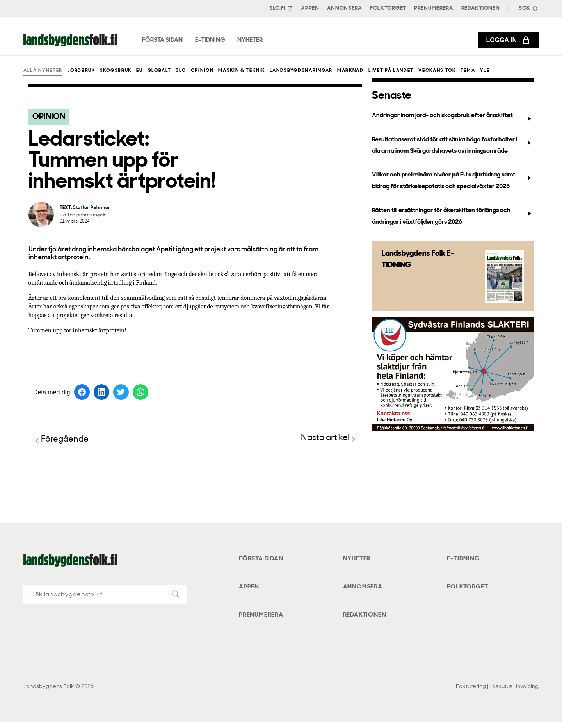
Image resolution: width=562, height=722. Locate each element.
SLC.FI (281, 8)
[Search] (528, 8)
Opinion (202, 70)
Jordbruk (81, 70)
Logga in (508, 40)
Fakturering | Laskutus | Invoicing (497, 687)
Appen (310, 8)
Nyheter (357, 559)
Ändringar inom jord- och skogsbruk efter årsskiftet (453, 117)
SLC (181, 70)
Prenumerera (434, 8)
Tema (468, 70)
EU (139, 70)
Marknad (350, 70)
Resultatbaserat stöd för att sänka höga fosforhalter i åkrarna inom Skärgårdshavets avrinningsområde (453, 145)
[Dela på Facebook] (82, 392)
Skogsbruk (116, 70)
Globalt (159, 70)
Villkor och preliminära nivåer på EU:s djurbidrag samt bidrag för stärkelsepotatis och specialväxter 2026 (453, 180)
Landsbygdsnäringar (301, 70)
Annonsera (344, 8)
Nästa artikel (329, 438)
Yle (485, 70)
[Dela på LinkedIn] (101, 392)
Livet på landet (391, 70)
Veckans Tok (436, 70)
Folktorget (388, 8)
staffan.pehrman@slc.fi (85, 215)
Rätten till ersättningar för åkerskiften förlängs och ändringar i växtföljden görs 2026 (453, 216)
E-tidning (463, 559)
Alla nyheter (42, 70)
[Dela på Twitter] (121, 392)
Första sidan (261, 559)
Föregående (61, 439)
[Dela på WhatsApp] (140, 392)
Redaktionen (480, 8)
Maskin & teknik (241, 70)
